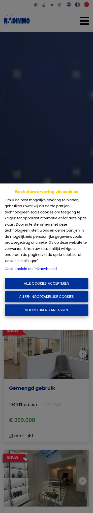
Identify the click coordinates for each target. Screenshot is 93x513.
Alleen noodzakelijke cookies (46, 296)
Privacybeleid (45, 269)
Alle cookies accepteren (46, 283)
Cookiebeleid (16, 269)
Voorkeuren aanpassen (46, 310)
